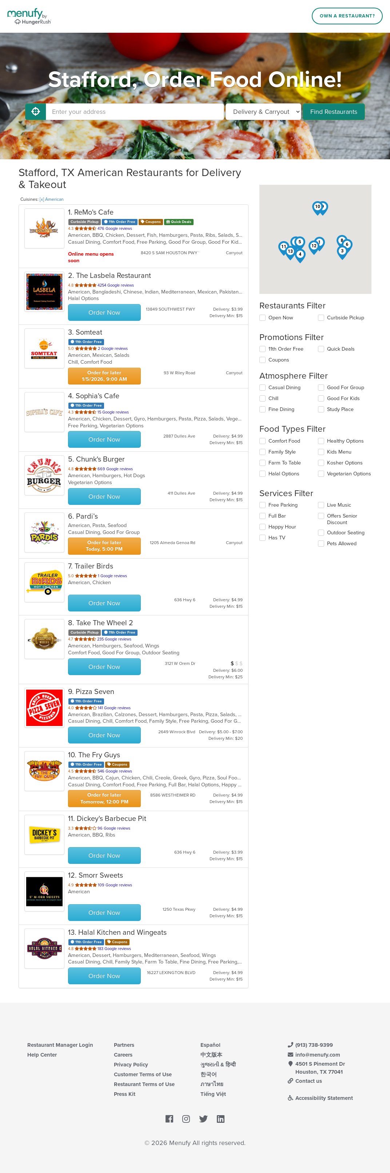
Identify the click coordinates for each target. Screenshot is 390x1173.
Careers (123, 1055)
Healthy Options (345, 441)
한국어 (208, 1074)
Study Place (340, 409)
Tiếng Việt (213, 1094)
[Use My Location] (35, 111)
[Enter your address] (135, 111)
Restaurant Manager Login (60, 1045)
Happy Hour (282, 527)
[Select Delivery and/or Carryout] (263, 111)
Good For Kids (343, 398)
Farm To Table (284, 463)
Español (210, 1045)
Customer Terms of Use (143, 1074)
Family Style (282, 452)
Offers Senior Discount (342, 519)
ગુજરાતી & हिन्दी (218, 1064)
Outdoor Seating (346, 533)
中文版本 (211, 1055)
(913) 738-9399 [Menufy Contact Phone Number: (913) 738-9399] (310, 1045)
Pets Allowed (342, 543)
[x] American (52, 199)
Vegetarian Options (349, 474)
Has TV (276, 538)
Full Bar (277, 516)
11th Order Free (285, 349)
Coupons (278, 360)
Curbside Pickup (345, 318)
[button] (342, 253)
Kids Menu (339, 452)
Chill (273, 398)
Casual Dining (284, 387)
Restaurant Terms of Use (144, 1084)
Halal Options (283, 474)
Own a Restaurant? (347, 16)
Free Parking (283, 505)
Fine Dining (281, 409)
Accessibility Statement (320, 1098)
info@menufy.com (313, 1055)
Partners (124, 1045)
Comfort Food (284, 441)
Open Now (280, 318)
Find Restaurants (333, 112)
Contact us (304, 1081)
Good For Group (345, 387)
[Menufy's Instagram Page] (186, 1119)
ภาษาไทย (211, 1084)
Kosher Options (345, 463)
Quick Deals (341, 349)
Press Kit (124, 1094)
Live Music (339, 505)
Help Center (42, 1055)
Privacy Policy (131, 1064)
